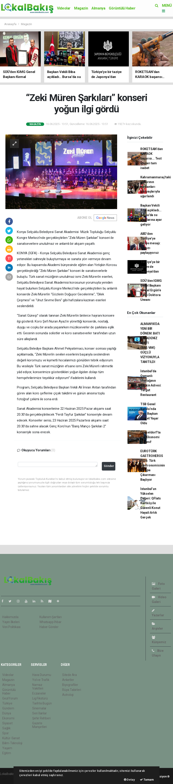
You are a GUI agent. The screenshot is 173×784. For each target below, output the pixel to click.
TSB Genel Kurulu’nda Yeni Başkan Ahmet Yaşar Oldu (149, 413)
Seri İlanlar (39, 713)
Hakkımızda (10, 617)
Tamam (147, 779)
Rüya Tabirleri (71, 690)
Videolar (64, 8)
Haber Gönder (49, 627)
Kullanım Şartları (50, 617)
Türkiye (7, 703)
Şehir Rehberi (41, 718)
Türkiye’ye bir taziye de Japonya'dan (150, 266)
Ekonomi (8, 718)
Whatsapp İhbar (50, 622)
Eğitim (6, 753)
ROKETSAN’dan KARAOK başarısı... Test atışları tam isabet (151, 158)
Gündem (8, 708)
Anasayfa (10, 24)
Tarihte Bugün (42, 703)
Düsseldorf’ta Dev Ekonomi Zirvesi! (150, 437)
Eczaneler (39, 693)
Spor (5, 733)
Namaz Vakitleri (37, 686)
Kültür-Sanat (11, 738)
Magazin (81, 8)
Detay (129, 779)
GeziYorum (10, 698)
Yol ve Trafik (40, 680)
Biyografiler (70, 685)
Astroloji (67, 695)
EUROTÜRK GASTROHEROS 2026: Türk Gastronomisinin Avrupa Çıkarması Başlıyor (152, 465)
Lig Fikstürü (40, 698)
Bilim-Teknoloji (12, 743)
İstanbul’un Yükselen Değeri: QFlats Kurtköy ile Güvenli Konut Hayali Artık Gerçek (150, 503)
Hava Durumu (41, 675)
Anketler (68, 680)
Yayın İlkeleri (10, 622)
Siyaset (7, 723)
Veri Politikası (11, 627)
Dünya (6, 713)
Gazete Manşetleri (39, 725)
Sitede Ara (69, 675)
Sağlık (6, 728)
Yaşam (7, 748)
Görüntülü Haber (122, 8)
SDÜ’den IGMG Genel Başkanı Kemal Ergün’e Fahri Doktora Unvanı (151, 290)
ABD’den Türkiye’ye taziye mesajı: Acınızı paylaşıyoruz (150, 243)
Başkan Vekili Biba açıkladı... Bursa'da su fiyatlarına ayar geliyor (151, 215)
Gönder (109, 466)
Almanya (98, 8)
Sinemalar (39, 708)
